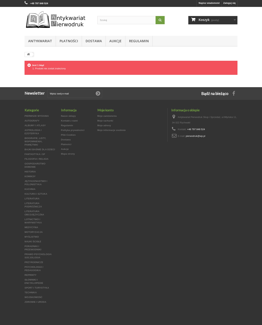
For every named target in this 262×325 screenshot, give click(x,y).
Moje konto (105, 110)
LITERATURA (32, 198)
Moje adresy (104, 125)
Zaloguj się (229, 3)
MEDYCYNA (31, 227)
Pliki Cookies (68, 135)
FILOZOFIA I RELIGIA (37, 159)
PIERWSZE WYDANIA (37, 116)
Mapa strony (68, 153)
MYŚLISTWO (32, 236)
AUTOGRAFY (32, 120)
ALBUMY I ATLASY (35, 125)
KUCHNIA (30, 189)
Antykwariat (40, 41)
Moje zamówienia (107, 116)
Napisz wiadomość (209, 3)
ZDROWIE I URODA (35, 302)
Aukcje (115, 41)
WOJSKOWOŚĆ (33, 297)
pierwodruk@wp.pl (195, 136)
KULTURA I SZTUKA (36, 194)
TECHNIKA (31, 292)
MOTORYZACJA (34, 232)
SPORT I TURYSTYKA (37, 287)
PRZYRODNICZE (34, 262)
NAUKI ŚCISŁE (33, 241)
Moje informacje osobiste (111, 130)
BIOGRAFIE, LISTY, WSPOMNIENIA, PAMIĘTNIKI (35, 141)
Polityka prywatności (72, 130)
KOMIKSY (30, 176)
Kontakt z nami (69, 120)
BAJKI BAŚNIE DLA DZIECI (40, 149)
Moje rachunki (105, 120)
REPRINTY (31, 275)
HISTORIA (30, 171)
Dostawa (94, 41)
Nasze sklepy (68, 116)
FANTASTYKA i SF (35, 154)
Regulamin (139, 41)
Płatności (68, 41)
